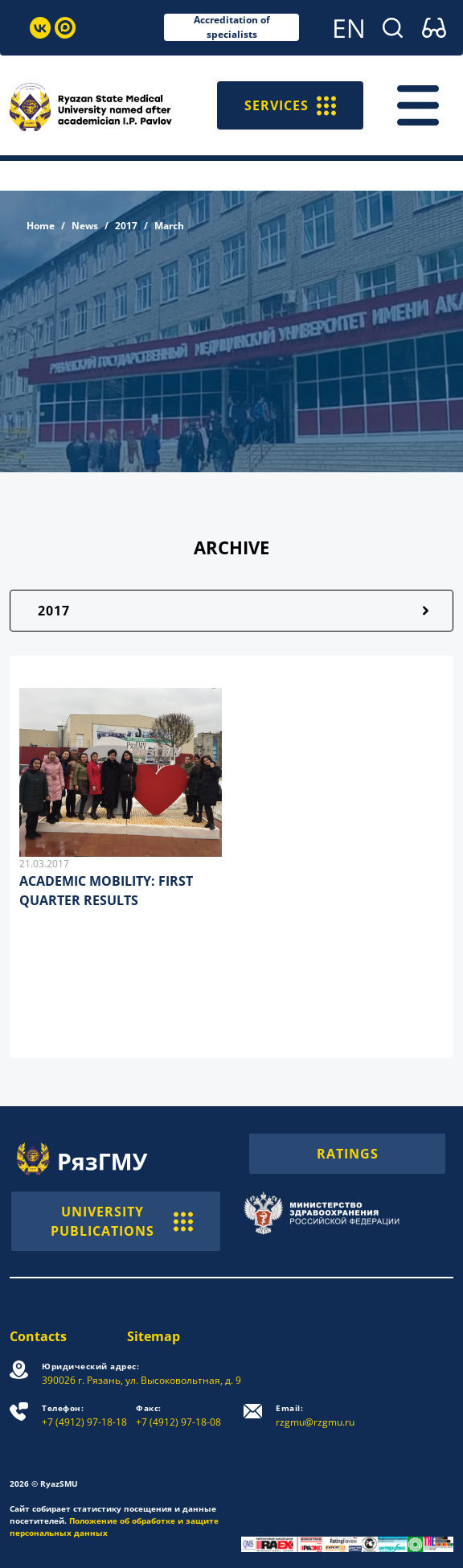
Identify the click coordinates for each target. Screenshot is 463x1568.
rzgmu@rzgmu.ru (315, 1415)
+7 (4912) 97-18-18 (84, 1415)
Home (41, 226)
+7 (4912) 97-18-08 (178, 1415)
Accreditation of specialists (232, 27)
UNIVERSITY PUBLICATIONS (122, 1221)
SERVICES (290, 105)
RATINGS (348, 1154)
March (169, 226)
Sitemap (153, 1336)
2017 (126, 226)
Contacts (38, 1336)
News (85, 226)
